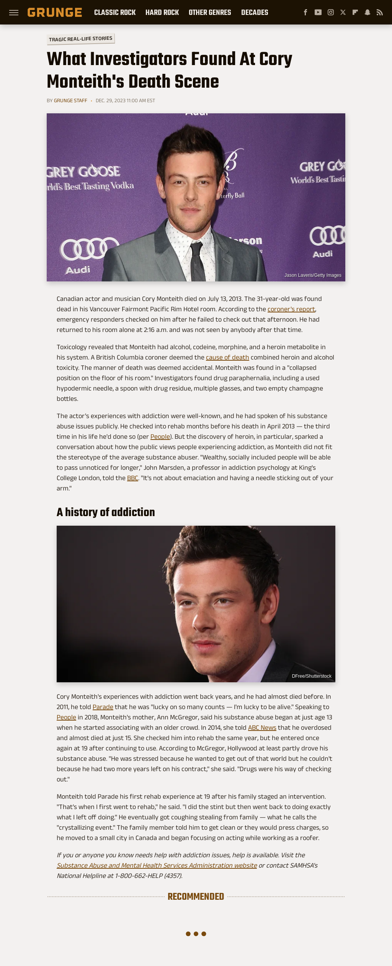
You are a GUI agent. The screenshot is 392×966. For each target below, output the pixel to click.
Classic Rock (115, 12)
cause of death (227, 357)
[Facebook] (305, 12)
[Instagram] (331, 12)
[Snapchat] (367, 12)
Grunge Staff (70, 100)
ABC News (262, 727)
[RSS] (380, 12)
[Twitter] (343, 12)
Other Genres (210, 12)
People (160, 436)
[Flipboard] (355, 12)
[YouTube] (318, 12)
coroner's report (291, 309)
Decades (254, 12)
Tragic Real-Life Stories (80, 38)
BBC (132, 478)
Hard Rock (162, 12)
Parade (103, 707)
